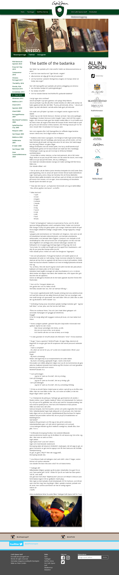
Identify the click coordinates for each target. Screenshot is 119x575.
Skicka (105, 557)
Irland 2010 (16, 105)
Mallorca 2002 (17, 137)
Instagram (41, 55)
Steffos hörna (42, 12)
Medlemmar (48, 568)
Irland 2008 (16, 111)
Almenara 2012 (17, 98)
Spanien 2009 (17, 108)
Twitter (32, 55)
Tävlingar (30, 12)
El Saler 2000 (16, 146)
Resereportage (20, 55)
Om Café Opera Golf (79, 12)
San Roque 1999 (18, 149)
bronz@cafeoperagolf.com (20, 557)
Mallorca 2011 (17, 102)
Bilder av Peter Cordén (18, 563)
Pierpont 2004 (17, 131)
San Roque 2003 (18, 134)
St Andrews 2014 (18, 92)
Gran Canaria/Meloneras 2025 (19, 154)
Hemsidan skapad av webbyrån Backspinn (25, 561)
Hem (22, 12)
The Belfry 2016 (18, 83)
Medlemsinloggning (79, 17)
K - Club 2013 (17, 95)
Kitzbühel (93, 12)
